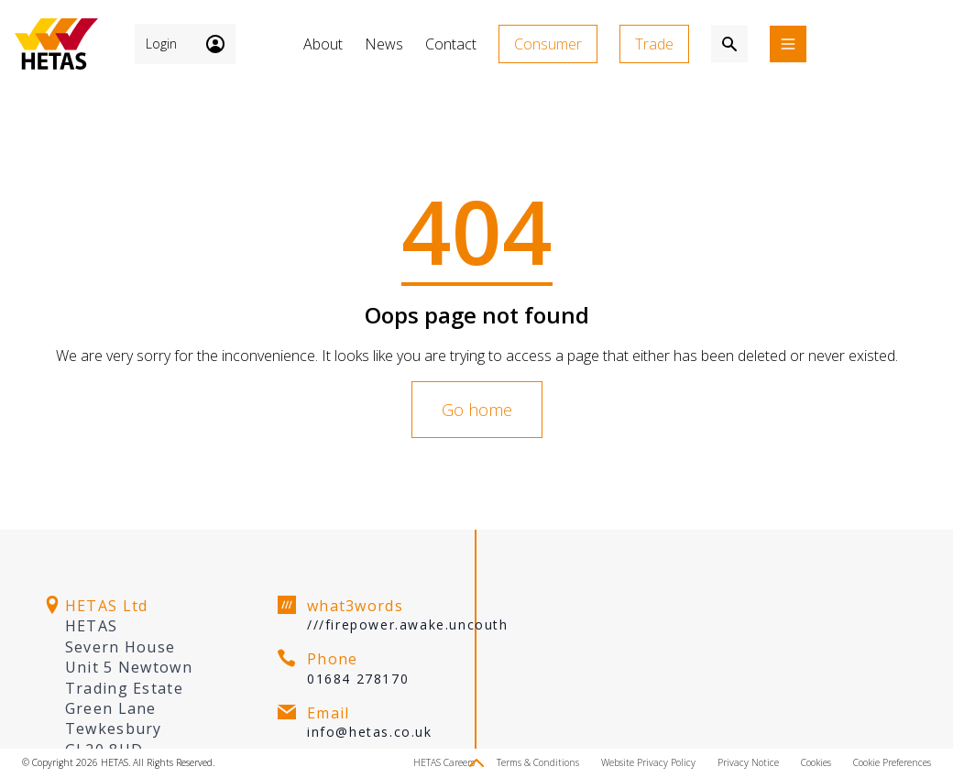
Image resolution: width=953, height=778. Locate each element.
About (323, 44)
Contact (450, 44)
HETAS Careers (444, 762)
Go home (477, 410)
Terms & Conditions (538, 762)
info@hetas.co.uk (370, 731)
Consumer (548, 44)
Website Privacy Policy (648, 762)
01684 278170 (358, 678)
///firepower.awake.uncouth (408, 624)
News (384, 44)
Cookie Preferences (892, 762)
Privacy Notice (748, 762)
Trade (654, 44)
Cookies (816, 762)
